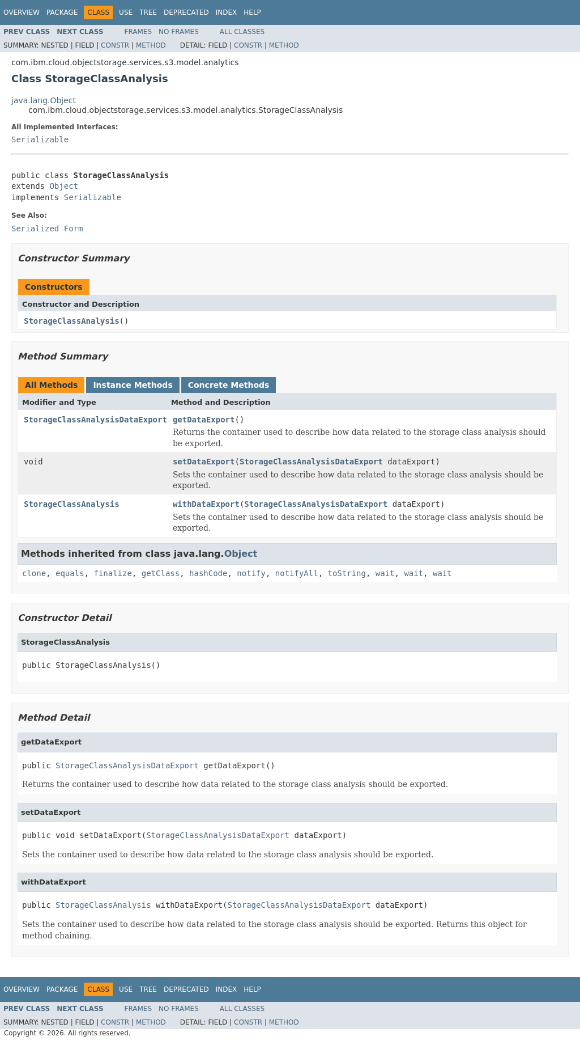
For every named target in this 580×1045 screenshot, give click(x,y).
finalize (112, 573)
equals (70, 573)
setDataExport (204, 461)
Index (226, 12)
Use (126, 12)
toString (347, 573)
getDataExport (204, 419)
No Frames (179, 32)
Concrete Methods (229, 385)
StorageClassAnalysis (72, 320)
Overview (21, 12)
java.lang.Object (43, 100)
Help (252, 12)
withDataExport (206, 504)
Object (63, 186)
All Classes (242, 32)
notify (251, 573)
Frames (138, 32)
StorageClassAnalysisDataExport (95, 419)
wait (385, 573)
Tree (148, 12)
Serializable (40, 139)
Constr (115, 45)
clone (34, 573)
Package (62, 12)
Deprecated (186, 12)
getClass (161, 573)
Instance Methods (132, 385)
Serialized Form (47, 228)
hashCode (208, 573)
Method (151, 45)
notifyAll (296, 573)
